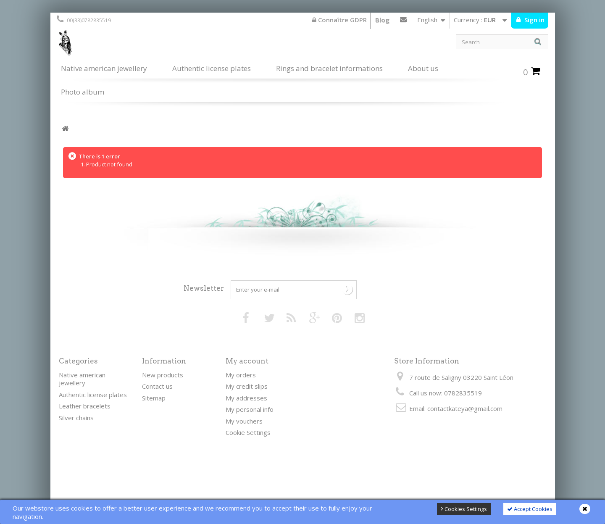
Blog (382, 20)
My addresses (246, 398)
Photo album (82, 92)
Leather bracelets (84, 406)
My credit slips (247, 386)
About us (423, 68)
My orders (241, 375)
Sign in (533, 20)
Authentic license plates (211, 68)
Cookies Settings (464, 509)
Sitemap (154, 398)
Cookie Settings (248, 432)
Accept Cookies (529, 509)
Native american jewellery (104, 68)
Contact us (403, 21)
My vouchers (244, 421)
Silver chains (76, 417)
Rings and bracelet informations (329, 68)
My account (247, 361)
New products (162, 375)
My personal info (250, 409)
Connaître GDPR (339, 20)
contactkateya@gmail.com (464, 408)
